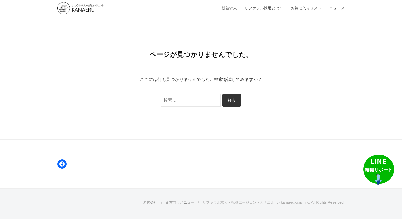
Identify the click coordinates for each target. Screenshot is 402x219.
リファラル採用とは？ (264, 8)
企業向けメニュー (180, 202)
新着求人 (229, 8)
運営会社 (150, 202)
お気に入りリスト (306, 8)
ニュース (337, 8)
